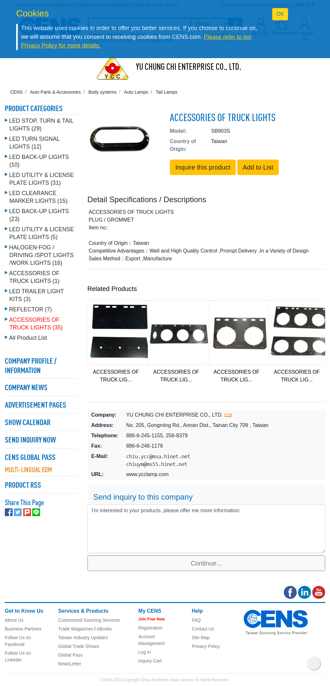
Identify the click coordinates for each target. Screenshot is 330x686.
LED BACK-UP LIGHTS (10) (39, 161)
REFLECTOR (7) (30, 309)
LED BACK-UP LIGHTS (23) (39, 215)
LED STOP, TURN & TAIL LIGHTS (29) (41, 125)
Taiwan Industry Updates (83, 637)
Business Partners (23, 628)
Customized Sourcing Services (89, 620)
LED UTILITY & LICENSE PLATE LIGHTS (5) (41, 233)
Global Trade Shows (78, 646)
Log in (144, 652)
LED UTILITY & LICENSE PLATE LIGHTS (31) (41, 179)
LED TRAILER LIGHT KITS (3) (36, 295)
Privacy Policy (206, 646)
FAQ (196, 620)
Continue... (206, 563)
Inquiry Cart (149, 660)
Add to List (258, 167)
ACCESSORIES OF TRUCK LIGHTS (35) (36, 324)
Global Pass (70, 655)
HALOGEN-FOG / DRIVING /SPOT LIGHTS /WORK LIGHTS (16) (41, 255)
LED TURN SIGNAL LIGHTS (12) (34, 143)
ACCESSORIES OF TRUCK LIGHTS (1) (34, 277)
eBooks (104, 628)
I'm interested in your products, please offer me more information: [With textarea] (206, 528)
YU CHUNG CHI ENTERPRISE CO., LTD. (188, 67)
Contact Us (203, 628)
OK (280, 14)
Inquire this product (202, 167)
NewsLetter (69, 663)
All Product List (28, 338)
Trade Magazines (75, 628)
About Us (14, 620)
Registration (150, 627)
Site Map (201, 637)
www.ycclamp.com (147, 474)
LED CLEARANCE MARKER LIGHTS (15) (38, 197)
